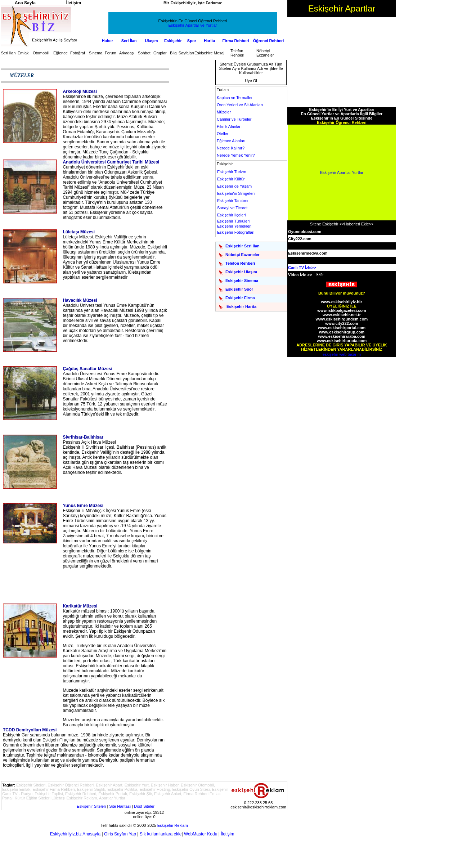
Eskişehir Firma (240, 298)
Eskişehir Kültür (230, 179)
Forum (110, 53)
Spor (191, 41)
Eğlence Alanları (231, 141)
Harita (209, 41)
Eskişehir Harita (241, 306)
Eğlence (60, 53)
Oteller (222, 133)
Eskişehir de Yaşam (234, 186)
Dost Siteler (144, 806)
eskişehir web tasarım (342, 354)
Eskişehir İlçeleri (231, 215)
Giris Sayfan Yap (120, 834)
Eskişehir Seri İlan (242, 246)
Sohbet (144, 53)
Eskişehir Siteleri (91, 806)
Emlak (23, 53)
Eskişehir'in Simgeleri (236, 193)
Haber (107, 41)
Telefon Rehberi (237, 53)
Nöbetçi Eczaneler (265, 53)
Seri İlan (129, 41)
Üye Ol (251, 81)
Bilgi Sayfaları (182, 53)
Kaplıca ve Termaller (234, 97)
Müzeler (224, 112)
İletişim (227, 834)
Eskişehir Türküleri (233, 221)
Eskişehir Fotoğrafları (236, 232)
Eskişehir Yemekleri (234, 226)
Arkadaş (126, 53)
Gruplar (160, 53)
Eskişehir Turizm (231, 172)
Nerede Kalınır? (230, 148)
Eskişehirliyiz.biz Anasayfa (75, 834)
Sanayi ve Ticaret (232, 208)
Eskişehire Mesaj (209, 53)
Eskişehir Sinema (241, 280)
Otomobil (41, 53)
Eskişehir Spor (239, 289)
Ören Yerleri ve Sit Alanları (240, 105)
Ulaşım (151, 41)
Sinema (95, 53)
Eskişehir (173, 41)
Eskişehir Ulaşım (241, 272)
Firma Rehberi (236, 41)
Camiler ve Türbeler (234, 119)
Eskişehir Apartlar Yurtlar (341, 172)
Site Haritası (120, 806)
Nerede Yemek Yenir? (236, 155)
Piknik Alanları (229, 126)
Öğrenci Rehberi (268, 41)
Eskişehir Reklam (172, 825)
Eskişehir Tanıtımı (232, 200)
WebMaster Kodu (200, 834)
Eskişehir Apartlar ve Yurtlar (193, 25)
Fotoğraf (77, 53)
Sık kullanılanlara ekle (161, 834)
